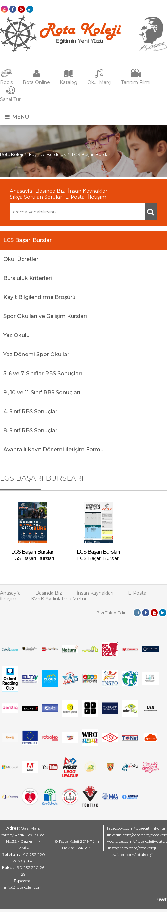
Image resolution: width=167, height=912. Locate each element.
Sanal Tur (10, 99)
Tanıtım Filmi (135, 82)
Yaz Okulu (16, 335)
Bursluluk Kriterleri (27, 278)
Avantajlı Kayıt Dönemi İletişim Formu (53, 449)
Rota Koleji (11, 154)
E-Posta (75, 197)
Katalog (68, 82)
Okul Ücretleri (21, 259)
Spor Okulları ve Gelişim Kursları (45, 316)
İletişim (97, 197)
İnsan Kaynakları (88, 191)
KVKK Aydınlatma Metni (58, 599)
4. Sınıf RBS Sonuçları (31, 411)
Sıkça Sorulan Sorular (36, 197)
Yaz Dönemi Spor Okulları (37, 354)
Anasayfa (21, 191)
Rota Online (36, 82)
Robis (6, 82)
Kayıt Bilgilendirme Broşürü (39, 297)
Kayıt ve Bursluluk (47, 154)
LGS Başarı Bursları (91, 154)
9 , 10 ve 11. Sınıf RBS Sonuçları (41, 392)
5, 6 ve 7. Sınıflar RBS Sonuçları (42, 373)
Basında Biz (50, 191)
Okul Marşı (99, 82)
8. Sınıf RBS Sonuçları (31, 430)
